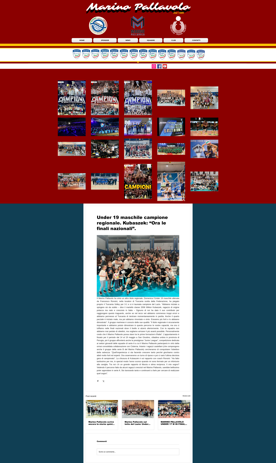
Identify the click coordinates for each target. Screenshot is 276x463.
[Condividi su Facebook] (98, 381)
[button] (173, 40)
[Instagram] (154, 66)
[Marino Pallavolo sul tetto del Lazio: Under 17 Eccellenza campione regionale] (138, 409)
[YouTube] (165, 66)
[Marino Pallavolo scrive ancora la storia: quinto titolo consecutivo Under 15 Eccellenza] (102, 409)
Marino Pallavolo (138, 7)
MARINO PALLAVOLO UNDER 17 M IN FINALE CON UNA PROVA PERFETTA (173, 423)
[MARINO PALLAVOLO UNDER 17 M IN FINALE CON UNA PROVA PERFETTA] (174, 409)
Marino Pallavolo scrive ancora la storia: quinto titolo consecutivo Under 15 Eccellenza (101, 423)
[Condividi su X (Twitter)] (103, 381)
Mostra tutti (186, 396)
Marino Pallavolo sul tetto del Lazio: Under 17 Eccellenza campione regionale (138, 423)
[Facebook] (159, 66)
